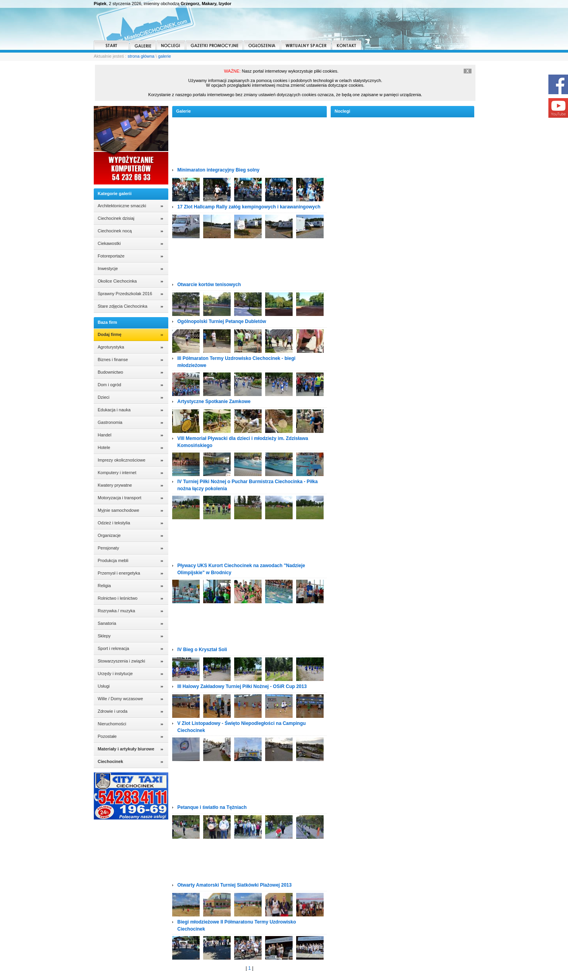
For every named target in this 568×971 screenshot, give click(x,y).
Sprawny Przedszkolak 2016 (125, 293)
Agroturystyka (111, 347)
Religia (104, 585)
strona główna (141, 56)
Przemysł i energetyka (119, 573)
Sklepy (104, 635)
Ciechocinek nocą (115, 230)
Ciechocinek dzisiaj (116, 218)
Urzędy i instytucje (115, 673)
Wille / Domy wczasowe (120, 698)
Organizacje (109, 535)
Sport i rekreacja (113, 648)
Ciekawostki (109, 243)
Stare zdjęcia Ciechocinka (122, 306)
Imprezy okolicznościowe (122, 460)
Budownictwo (110, 372)
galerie (164, 56)
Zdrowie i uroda (112, 711)
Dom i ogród (109, 384)
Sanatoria (107, 623)
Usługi (104, 686)
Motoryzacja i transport (119, 497)
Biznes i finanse (113, 359)
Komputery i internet (117, 472)
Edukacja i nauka (114, 409)
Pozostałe (107, 736)
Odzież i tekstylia (114, 522)
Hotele (104, 447)
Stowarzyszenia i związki (121, 661)
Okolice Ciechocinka (117, 281)
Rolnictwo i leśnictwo (117, 598)
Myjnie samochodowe (118, 510)
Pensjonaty (108, 548)
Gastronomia (110, 422)
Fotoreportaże (111, 256)
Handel (104, 435)
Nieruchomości (112, 723)
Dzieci (103, 397)
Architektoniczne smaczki (122, 205)
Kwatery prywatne (115, 485)
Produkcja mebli (113, 560)
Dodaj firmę (110, 334)
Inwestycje (108, 268)
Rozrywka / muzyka (116, 610)
